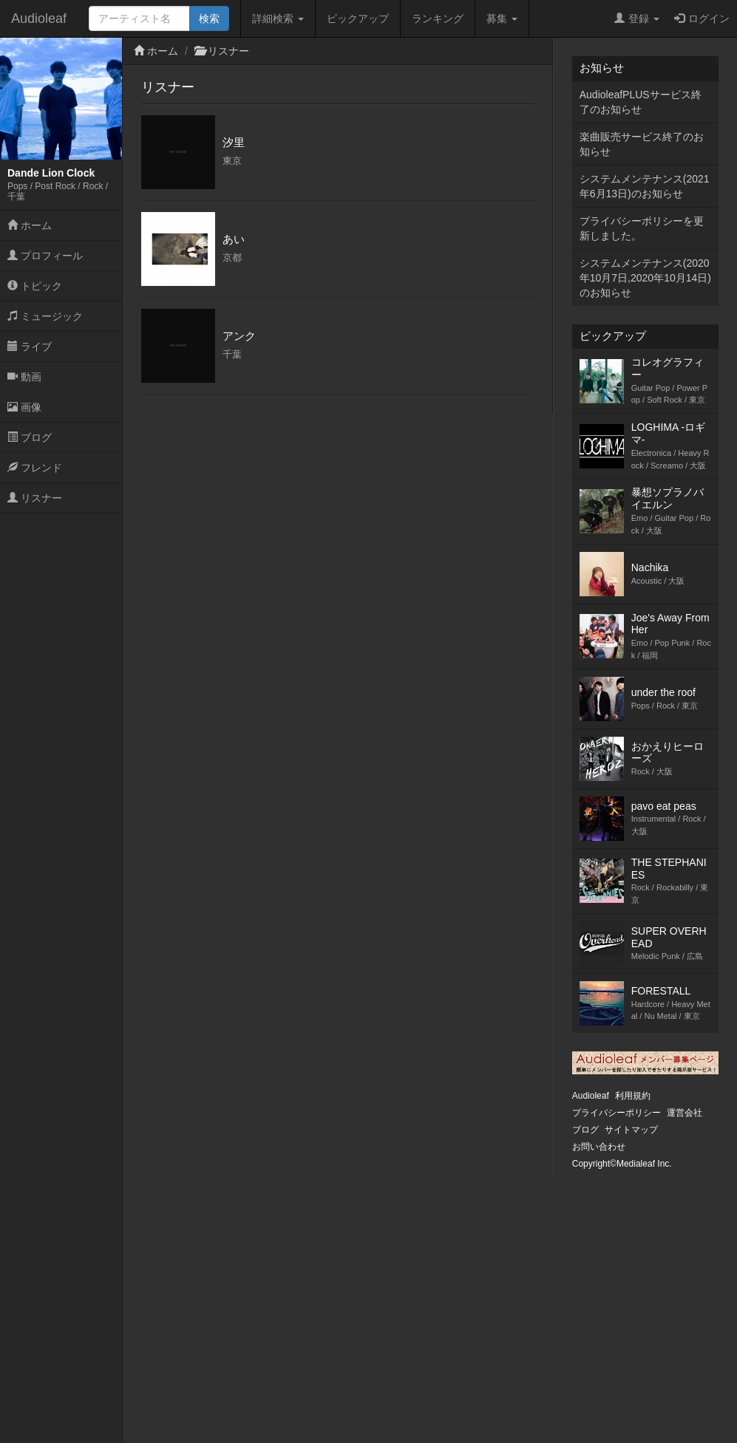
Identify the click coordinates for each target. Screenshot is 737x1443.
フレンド (34, 468)
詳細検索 (278, 18)
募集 (501, 18)
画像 (24, 407)
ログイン (702, 18)
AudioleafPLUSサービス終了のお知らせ (641, 102)
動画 (24, 377)
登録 (636, 18)
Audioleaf (39, 18)
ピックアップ (358, 18)
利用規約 (633, 1096)
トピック (34, 286)
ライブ (29, 346)
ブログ (29, 437)
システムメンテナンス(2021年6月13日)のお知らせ (645, 186)
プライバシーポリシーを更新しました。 (642, 228)
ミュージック (45, 316)
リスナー (34, 498)
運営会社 (684, 1113)
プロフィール (45, 256)
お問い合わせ (598, 1147)
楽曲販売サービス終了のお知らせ (642, 144)
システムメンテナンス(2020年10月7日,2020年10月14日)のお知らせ (645, 278)
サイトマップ (631, 1130)
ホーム (29, 225)
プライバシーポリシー (616, 1113)
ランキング (437, 18)
